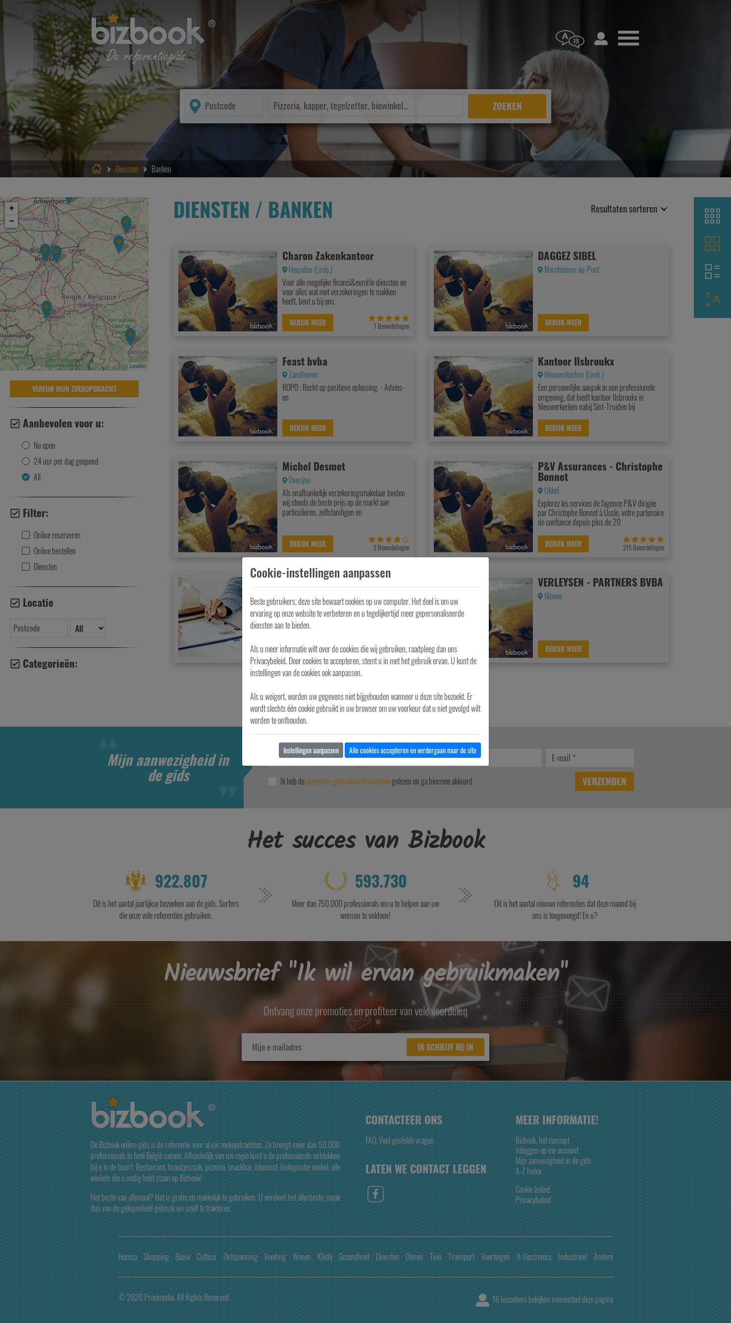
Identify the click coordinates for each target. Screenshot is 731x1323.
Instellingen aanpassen (311, 750)
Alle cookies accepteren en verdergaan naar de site (412, 750)
